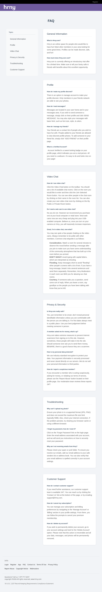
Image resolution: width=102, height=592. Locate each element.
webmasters (34, 569)
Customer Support (17, 70)
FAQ (24, 565)
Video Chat (14, 51)
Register (95, 2)
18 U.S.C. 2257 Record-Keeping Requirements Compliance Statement (29, 584)
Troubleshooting (16, 63)
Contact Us (31, 565)
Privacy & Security (17, 57)
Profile (12, 45)
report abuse (9, 569)
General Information (18, 39)
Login (7, 565)
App (19, 565)
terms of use (41, 565)
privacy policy (53, 565)
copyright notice (22, 569)
